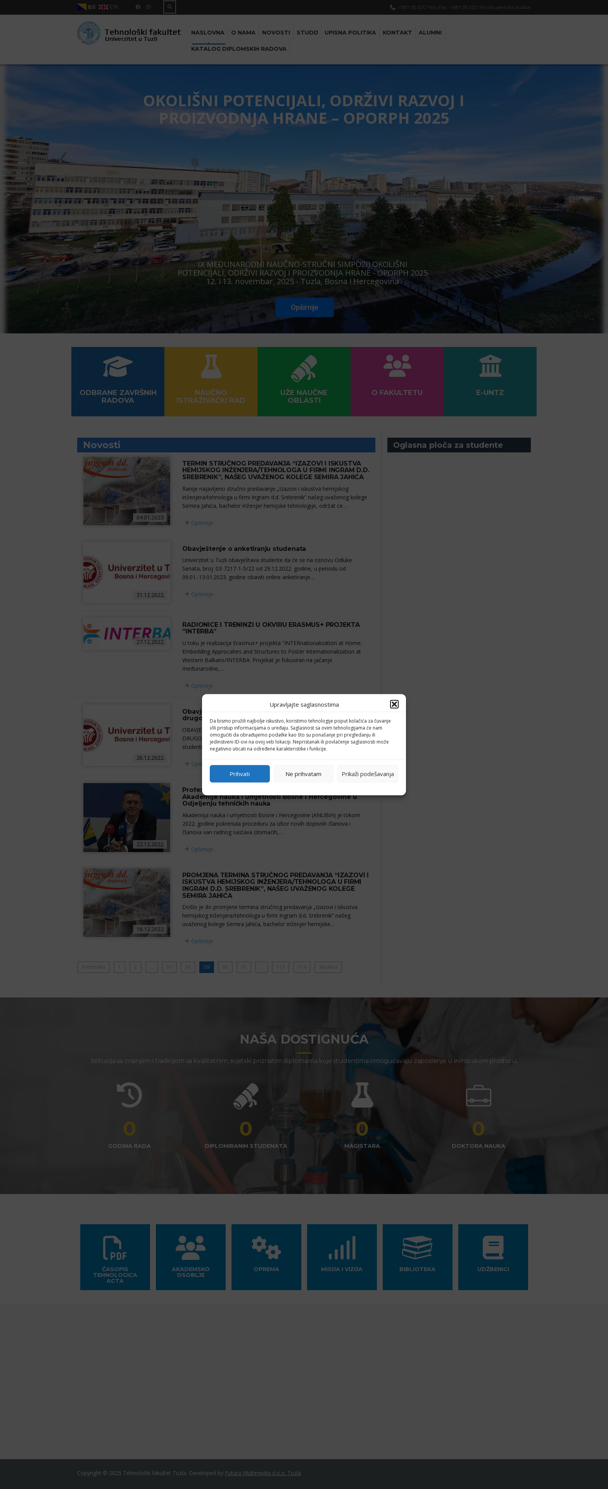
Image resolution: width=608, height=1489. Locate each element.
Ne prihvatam (303, 774)
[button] (394, 704)
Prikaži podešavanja (368, 774)
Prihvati (240, 774)
